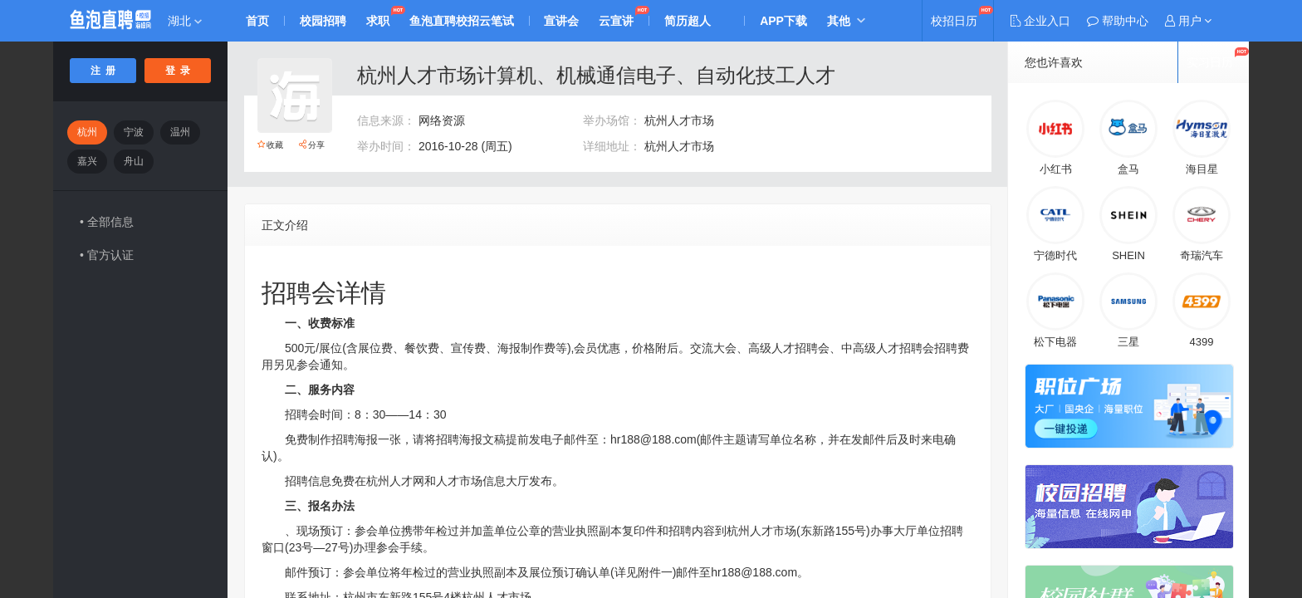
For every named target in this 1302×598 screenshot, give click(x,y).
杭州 (87, 132)
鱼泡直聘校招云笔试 (461, 20)
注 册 (103, 70)
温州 (180, 132)
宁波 (134, 132)
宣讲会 (562, 20)
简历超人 (688, 20)
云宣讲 (617, 20)
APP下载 (784, 20)
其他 (839, 20)
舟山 (134, 161)
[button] (1188, 21)
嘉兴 (87, 161)
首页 (257, 20)
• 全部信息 (107, 221)
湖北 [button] (185, 20)
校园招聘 (323, 20)
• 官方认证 (107, 255)
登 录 (178, 70)
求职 (377, 20)
